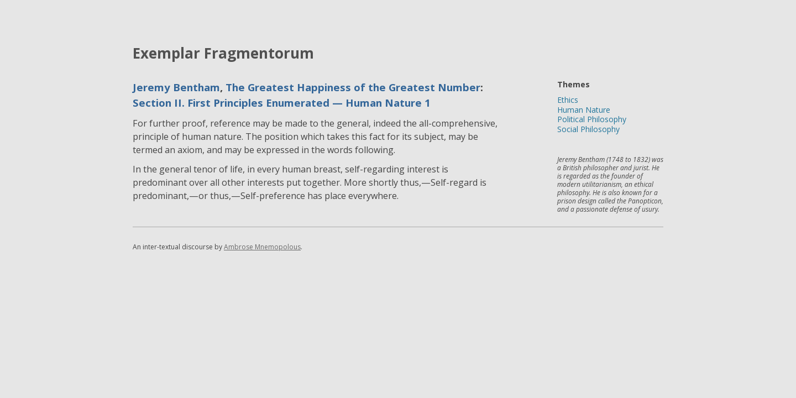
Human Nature (583, 109)
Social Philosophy (588, 129)
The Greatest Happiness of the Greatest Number (353, 87)
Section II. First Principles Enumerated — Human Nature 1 (282, 102)
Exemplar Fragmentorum (223, 53)
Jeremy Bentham (176, 87)
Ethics (567, 100)
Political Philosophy (591, 119)
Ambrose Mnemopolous (262, 247)
